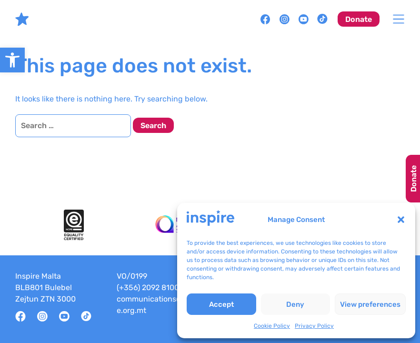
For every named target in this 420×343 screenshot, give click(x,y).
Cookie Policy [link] (272, 326)
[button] (401, 219)
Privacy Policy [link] (314, 326)
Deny (295, 304)
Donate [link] (358, 19)
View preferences (370, 304)
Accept (221, 304)
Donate (413, 178)
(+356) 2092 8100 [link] (148, 287)
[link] (12, 60)
